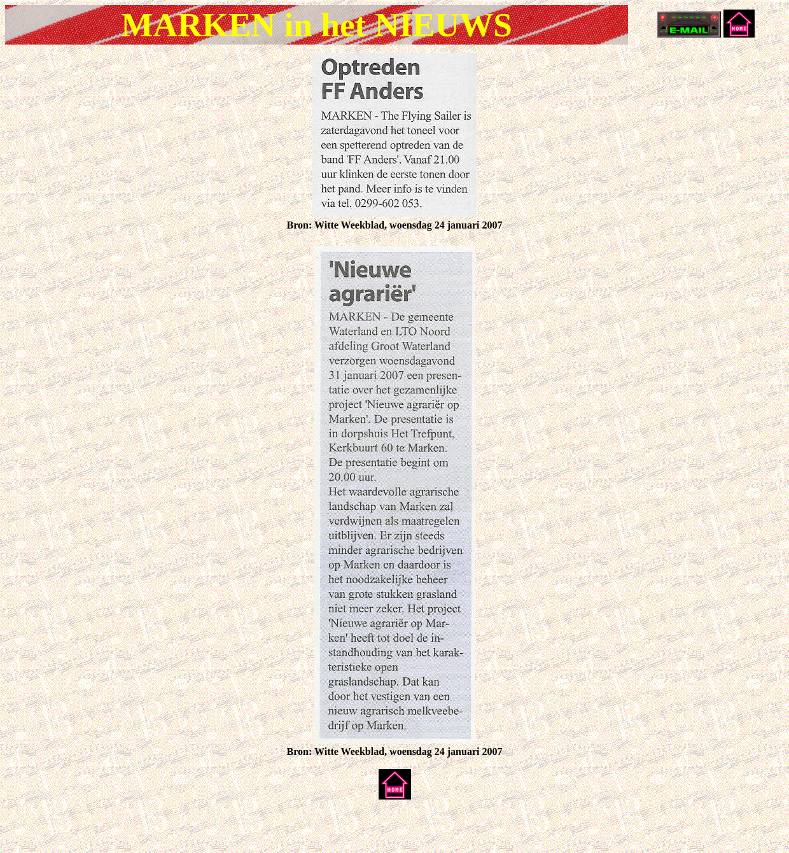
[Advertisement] (154, 829)
